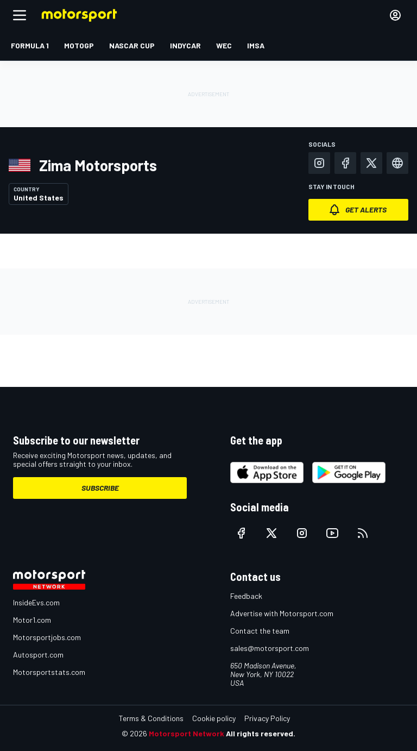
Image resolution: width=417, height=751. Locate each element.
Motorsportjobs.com (47, 637)
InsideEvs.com (36, 602)
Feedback (246, 595)
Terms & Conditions (151, 718)
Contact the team (259, 630)
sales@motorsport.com (269, 648)
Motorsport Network (186, 733)
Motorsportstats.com (49, 672)
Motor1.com (32, 619)
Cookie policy (214, 718)
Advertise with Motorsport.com (281, 613)
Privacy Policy (267, 718)
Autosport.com (38, 654)
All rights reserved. (260, 733)
